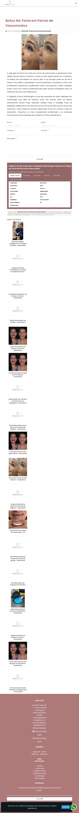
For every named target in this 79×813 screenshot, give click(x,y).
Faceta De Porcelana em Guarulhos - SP (18, 531)
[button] (76, 3)
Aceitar (66, 807)
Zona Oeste (37, 175)
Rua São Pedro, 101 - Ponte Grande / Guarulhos (39, 707)
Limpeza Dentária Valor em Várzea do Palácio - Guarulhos (18, 506)
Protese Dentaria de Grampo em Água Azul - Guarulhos (18, 690)
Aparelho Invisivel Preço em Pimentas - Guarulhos (18, 611)
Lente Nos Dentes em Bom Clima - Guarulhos (18, 453)
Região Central (15, 175)
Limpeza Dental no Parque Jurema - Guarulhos (18, 637)
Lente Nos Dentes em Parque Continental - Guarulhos (17, 663)
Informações (40, 778)
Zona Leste (56, 175)
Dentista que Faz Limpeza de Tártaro (18, 584)
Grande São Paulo (16, 179)
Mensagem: (12, 138)
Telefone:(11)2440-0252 (39, 713)
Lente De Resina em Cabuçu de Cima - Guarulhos (18, 348)
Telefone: (11, 130)
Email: (43, 122)
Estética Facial (40, 771)
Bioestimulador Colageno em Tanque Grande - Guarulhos (17, 243)
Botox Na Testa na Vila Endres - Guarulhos (18, 479)
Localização (40, 776)
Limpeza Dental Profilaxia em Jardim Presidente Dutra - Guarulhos (18, 271)
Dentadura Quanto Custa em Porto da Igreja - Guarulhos (17, 558)
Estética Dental (40, 773)
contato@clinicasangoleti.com (39, 718)
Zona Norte (26, 175)
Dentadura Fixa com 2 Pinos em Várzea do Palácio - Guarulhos (17, 427)
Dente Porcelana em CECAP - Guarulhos (18, 321)
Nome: (10, 122)
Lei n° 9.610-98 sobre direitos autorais (43, 215)
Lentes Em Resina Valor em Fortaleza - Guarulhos (18, 375)
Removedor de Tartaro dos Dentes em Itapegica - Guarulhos (18, 401)
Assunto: (45, 130)
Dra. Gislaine (39, 728)
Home (40, 766)
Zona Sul (47, 175)
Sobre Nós (40, 768)
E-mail (39, 790)
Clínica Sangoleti (39, 733)
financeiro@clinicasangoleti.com (39, 723)
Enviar (40, 159)
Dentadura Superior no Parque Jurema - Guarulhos (18, 296)
